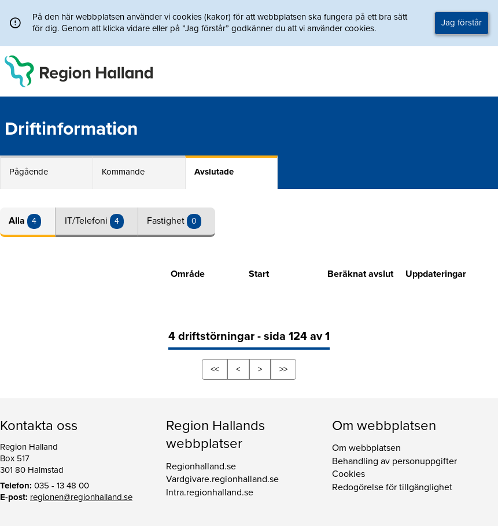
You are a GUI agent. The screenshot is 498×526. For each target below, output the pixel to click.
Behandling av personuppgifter (394, 461)
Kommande (123, 171)
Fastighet (167, 221)
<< (215, 369)
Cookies (348, 474)
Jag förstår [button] (461, 22)
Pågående (28, 171)
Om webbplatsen (366, 448)
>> (283, 369)
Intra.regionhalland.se (209, 492)
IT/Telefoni (87, 221)
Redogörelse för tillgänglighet (392, 487)
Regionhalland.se (201, 466)
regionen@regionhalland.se (81, 497)
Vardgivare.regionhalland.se (222, 479)
